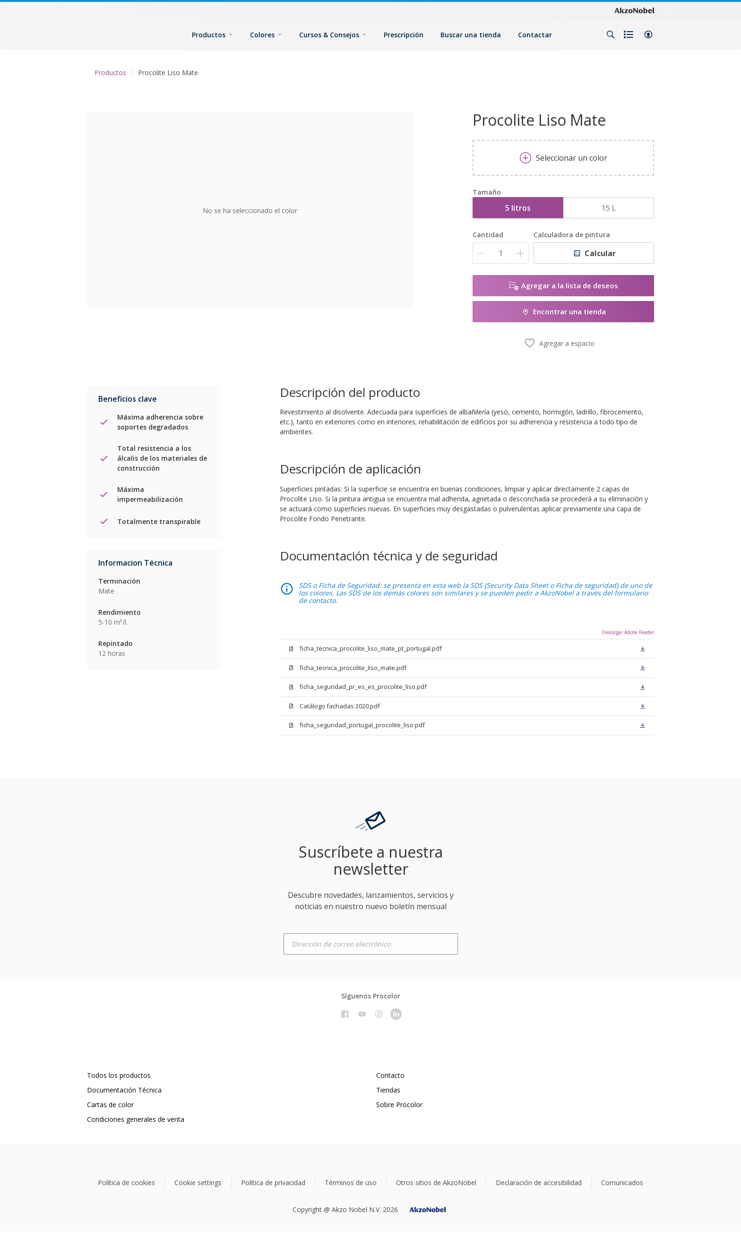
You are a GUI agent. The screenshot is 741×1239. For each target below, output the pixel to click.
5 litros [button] (518, 208)
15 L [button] (609, 208)
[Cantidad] (501, 253)
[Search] (610, 34)
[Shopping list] (629, 34)
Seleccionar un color (563, 157)
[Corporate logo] (634, 10)
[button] (648, 34)
